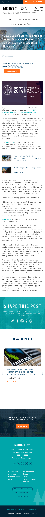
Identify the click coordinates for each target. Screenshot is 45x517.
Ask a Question (21, 492)
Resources (27, 474)
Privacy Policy (32, 509)
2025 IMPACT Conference (22, 24)
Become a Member (33, 2)
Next (42, 373)
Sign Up (21, 426)
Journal (11, 19)
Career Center (14, 477)
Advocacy (12, 474)
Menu (41, 10)
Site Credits (11, 509)
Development (28, 471)
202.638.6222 (22, 455)
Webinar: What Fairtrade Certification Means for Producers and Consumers (21, 372)
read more (12, 381)
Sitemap (21, 509)
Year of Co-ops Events (28, 19)
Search (36, 10)
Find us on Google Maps (21, 458)
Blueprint (10, 142)
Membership (13, 471)
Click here (6, 219)
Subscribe (10, 71)
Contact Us (21, 496)
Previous (2, 373)
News (10, 479)
